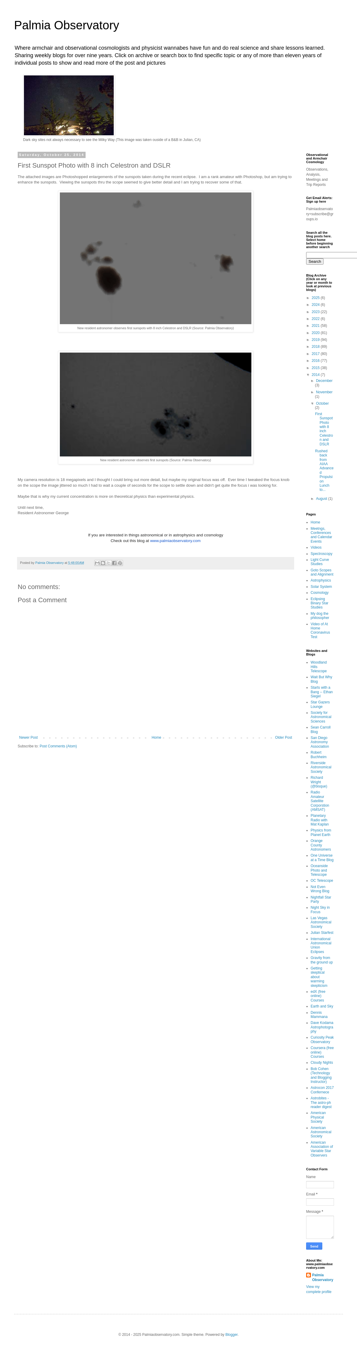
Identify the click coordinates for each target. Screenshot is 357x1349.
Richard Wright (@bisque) (319, 782)
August (322, 499)
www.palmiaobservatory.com (175, 540)
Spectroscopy (321, 554)
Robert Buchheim (318, 754)
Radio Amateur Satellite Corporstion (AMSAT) (320, 801)
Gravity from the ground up (322, 960)
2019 (316, 340)
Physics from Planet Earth (321, 832)
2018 (316, 347)
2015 (316, 368)
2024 (316, 305)
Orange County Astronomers (321, 845)
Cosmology (320, 593)
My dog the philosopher (320, 615)
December (324, 381)
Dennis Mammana (319, 1014)
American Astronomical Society (321, 1132)
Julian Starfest (322, 933)
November (324, 392)
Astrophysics (321, 580)
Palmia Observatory (66, 25)
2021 (316, 326)
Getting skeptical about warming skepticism (319, 977)
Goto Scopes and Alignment (322, 572)
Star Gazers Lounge (320, 704)
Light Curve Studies (320, 562)
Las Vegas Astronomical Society (321, 922)
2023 (316, 312)
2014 (316, 375)
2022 (316, 319)
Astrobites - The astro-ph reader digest (321, 1102)
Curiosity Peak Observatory (322, 1039)
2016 (316, 361)
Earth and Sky (322, 1006)
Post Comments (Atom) (58, 746)
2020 (316, 333)
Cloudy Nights (322, 1062)
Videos (316, 547)
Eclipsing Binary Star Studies (319, 603)
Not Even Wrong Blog (320, 889)
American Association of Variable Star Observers (322, 1148)
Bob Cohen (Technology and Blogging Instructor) (321, 1075)
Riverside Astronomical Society (321, 767)
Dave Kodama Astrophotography (322, 1027)
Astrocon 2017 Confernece (322, 1090)
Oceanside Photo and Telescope (319, 870)
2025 (316, 298)
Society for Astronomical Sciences (321, 717)
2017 (316, 354)
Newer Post (28, 737)
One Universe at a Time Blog (322, 857)
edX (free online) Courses (318, 996)
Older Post (283, 737)
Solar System (321, 587)
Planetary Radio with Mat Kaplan (320, 820)
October (322, 403)
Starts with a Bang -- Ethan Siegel (322, 691)
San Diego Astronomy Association (320, 742)
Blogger (231, 1335)
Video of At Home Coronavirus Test (320, 630)
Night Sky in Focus (320, 909)
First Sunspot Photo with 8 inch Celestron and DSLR (324, 429)
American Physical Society (318, 1117)
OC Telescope (322, 880)
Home (156, 737)
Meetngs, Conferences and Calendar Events (321, 535)
